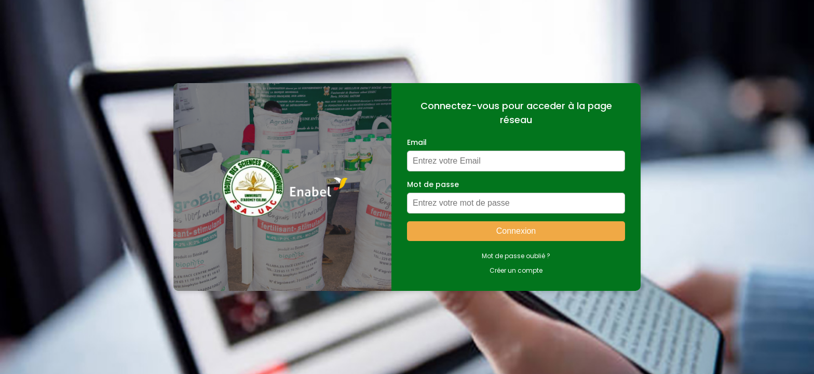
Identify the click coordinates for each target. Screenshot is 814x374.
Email (417, 142)
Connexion (516, 230)
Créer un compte (516, 270)
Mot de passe (433, 184)
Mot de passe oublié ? (516, 255)
